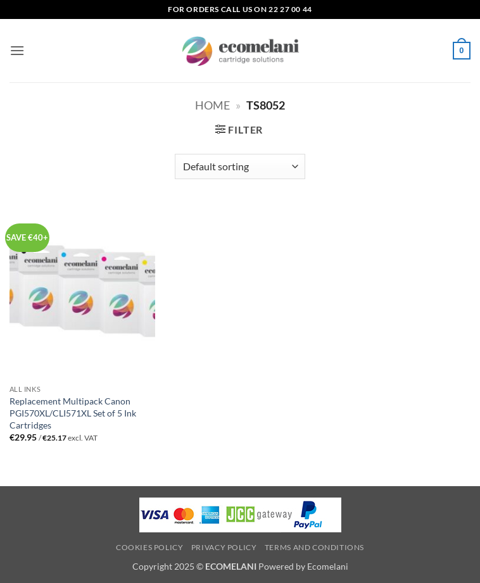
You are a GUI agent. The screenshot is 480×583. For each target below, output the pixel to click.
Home (212, 105)
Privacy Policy (224, 547)
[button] (17, 50)
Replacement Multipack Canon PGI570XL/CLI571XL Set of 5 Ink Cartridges (72, 413)
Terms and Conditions (314, 547)
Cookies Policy (150, 547)
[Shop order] (240, 166)
